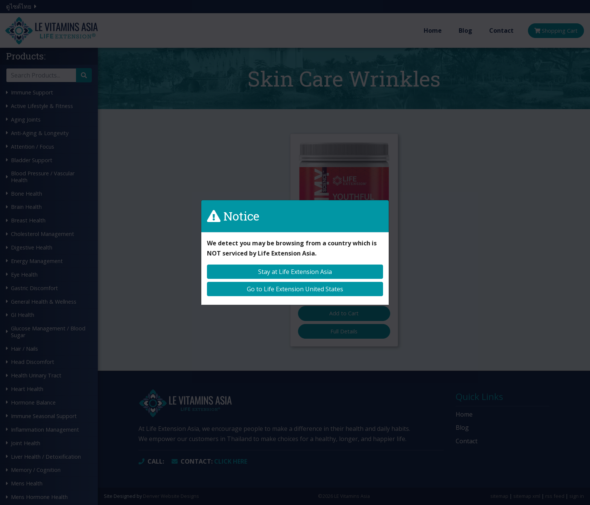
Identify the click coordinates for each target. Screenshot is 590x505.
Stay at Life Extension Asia (295, 272)
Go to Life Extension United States (295, 289)
